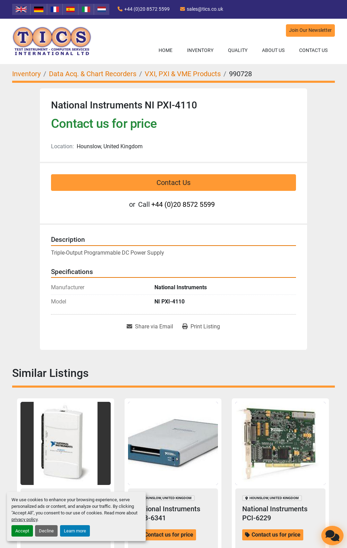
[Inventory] (26, 74)
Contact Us (313, 50)
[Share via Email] (150, 326)
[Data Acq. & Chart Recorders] (92, 74)
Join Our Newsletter (310, 30)
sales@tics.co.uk (205, 9)
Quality (237, 50)
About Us (273, 50)
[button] (200, 50)
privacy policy (24, 519)
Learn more (75, 530)
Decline (46, 530)
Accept (22, 530)
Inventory (200, 50)
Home (165, 50)
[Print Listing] (201, 326)
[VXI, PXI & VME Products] (183, 74)
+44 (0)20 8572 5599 (147, 9)
